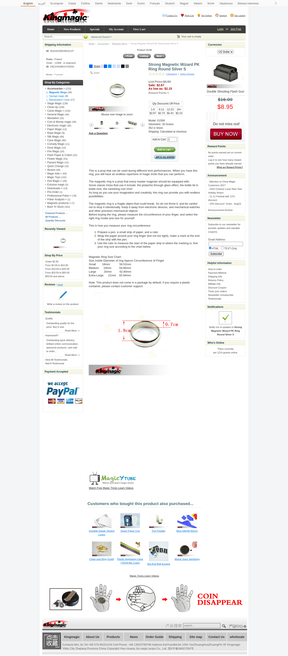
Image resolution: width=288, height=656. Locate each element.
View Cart (139, 29)
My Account (116, 29)
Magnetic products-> (59, 203)
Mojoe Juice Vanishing (187, 559)
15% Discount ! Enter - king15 (225, 203)
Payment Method (217, 273)
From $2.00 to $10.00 (56, 265)
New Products (72, 29)
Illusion (51, 169)
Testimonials (214, 298)
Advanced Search (100, 37)
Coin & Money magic (59, 121)
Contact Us (171, 15)
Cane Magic (54, 140)
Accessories (103, 43)
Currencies (215, 44)
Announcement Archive (220, 210)
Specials (95, 29)
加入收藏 (51, 641)
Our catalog (239, 15)
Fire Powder (158, 531)
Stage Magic (54, 103)
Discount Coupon (217, 287)
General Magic (55, 114)
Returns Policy (215, 280)
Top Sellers (206, 15)
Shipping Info (215, 276)
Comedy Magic (56, 144)
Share (94, 66)
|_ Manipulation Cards (57, 99)
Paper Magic (54, 129)
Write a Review (187, 74)
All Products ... (53, 216)
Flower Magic (55, 158)
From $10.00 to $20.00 (57, 269)
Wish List (189, 15)
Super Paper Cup (130, 531)
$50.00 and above (54, 276)
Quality (49, 318)
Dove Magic (54, 147)
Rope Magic (54, 132)
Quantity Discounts (55, 220)
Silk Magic (53, 136)
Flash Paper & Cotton (59, 155)
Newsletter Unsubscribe (220, 295)
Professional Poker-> (59, 195)
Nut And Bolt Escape (158, 564)
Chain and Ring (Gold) (101, 559)
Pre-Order (53, 192)
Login (220, 29)
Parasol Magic (55, 162)
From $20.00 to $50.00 (57, 272)
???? (238, 626)
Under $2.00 (51, 261)
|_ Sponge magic (54, 96)
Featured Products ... (56, 213)
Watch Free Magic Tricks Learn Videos (111, 488)
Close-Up (52, 107)
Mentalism (53, 118)
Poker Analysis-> (57, 199)
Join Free (235, 29)
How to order (215, 269)
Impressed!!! (51, 335)
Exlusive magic (56, 184)
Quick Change (55, 166)
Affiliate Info (214, 284)
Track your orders (217, 291)
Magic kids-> (54, 173)
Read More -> (72, 330)
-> (56, 88)
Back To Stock (55, 206)
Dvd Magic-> (54, 180)
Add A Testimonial (54, 363)
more (60, 284)
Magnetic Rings (119, 43)
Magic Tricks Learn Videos (144, 576)
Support (223, 15)
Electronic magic (56, 125)
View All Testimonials (56, 359)
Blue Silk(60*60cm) (187, 531)
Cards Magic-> (55, 110)
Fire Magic (53, 151)
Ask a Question (98, 133)
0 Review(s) (171, 74)
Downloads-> (54, 188)
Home (50, 29)
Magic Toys (53, 177)
